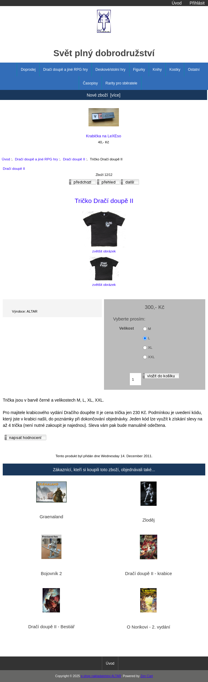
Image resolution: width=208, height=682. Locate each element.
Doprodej (28, 69)
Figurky (139, 69)
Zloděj (148, 520)
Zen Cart (146, 676)
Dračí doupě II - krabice (148, 573)
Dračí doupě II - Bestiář (51, 626)
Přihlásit (196, 3)
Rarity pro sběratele (121, 83)
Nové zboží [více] (103, 95)
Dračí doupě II (74, 159)
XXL (151, 357)
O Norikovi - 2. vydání (148, 627)
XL (150, 348)
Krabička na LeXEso (103, 123)
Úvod (177, 3)
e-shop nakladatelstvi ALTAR (101, 676)
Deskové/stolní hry (110, 69)
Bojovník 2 (51, 573)
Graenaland (51, 516)
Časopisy (90, 83)
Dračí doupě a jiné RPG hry (36, 159)
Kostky (174, 69)
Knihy (157, 69)
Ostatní (194, 69)
